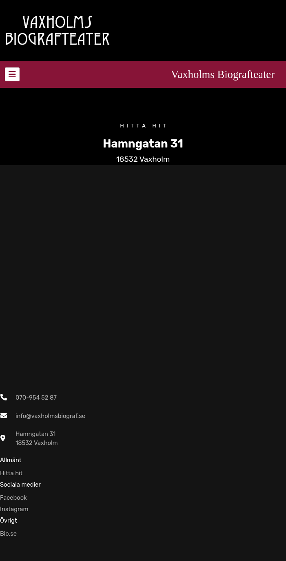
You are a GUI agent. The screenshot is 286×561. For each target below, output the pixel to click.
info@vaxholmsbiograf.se (50, 416)
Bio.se (8, 533)
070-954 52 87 (36, 397)
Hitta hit (11, 473)
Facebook (13, 497)
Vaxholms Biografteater (223, 74)
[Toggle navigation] (12, 74)
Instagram (14, 509)
